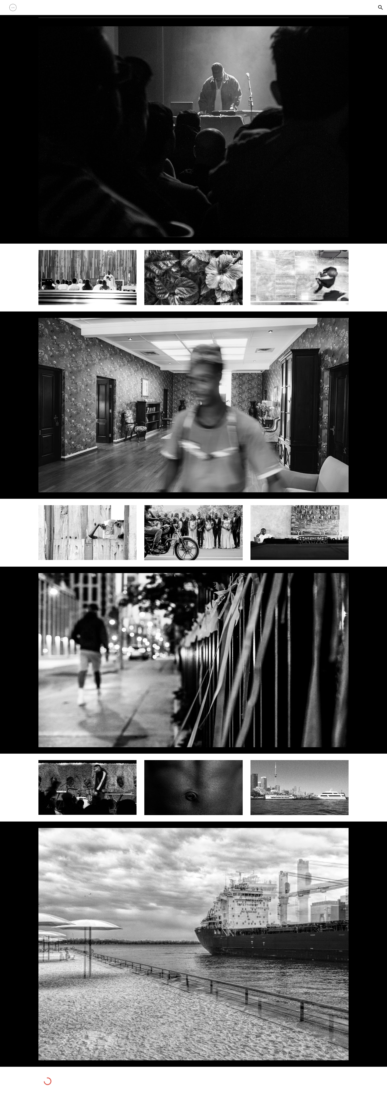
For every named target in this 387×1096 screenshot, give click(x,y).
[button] (380, 7)
